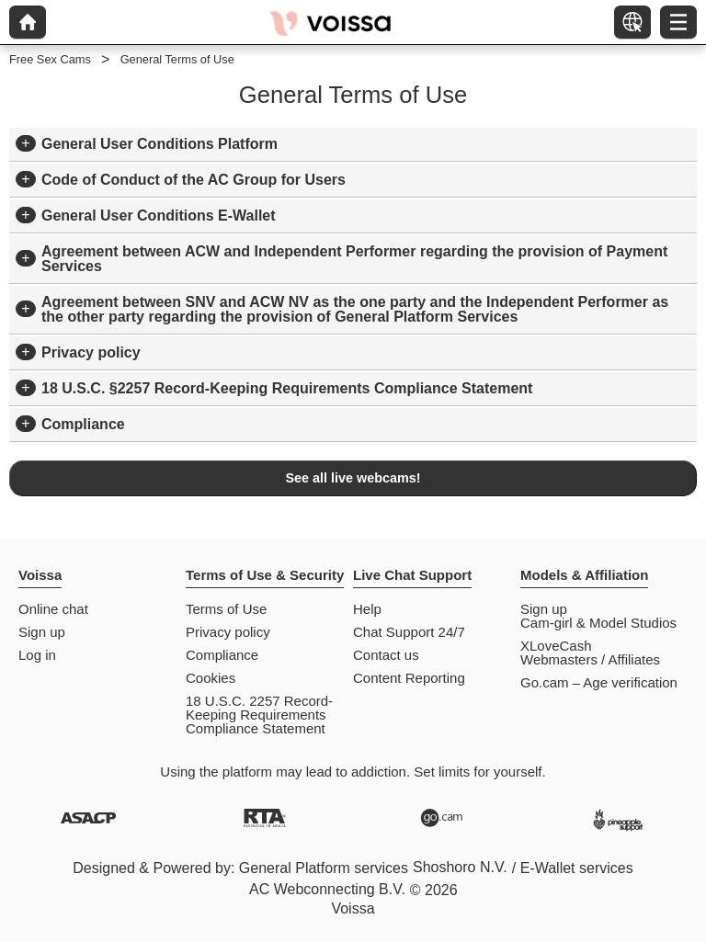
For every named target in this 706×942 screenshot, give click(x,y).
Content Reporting (409, 678)
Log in (37, 655)
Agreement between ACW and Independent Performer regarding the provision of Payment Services (354, 259)
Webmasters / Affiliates (590, 659)
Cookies (210, 678)
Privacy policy (91, 352)
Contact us (386, 655)
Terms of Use (226, 609)
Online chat (53, 609)
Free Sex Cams (50, 59)
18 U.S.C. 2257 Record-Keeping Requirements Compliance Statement (259, 714)
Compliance (83, 424)
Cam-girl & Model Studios (598, 622)
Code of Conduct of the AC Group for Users (193, 179)
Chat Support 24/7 (409, 632)
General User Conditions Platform (159, 144)
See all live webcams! (352, 478)
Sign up (41, 632)
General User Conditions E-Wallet (158, 215)
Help (367, 609)
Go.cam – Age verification (599, 682)
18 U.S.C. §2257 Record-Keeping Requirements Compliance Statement (286, 388)
